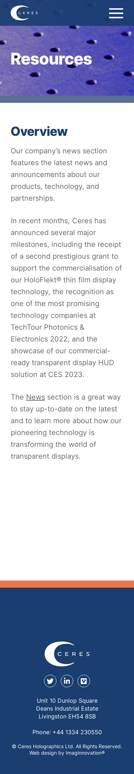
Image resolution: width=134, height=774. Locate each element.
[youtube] (84, 681)
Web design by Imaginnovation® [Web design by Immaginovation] (67, 753)
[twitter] (50, 681)
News (35, 397)
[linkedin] (67, 681)
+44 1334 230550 (77, 732)
